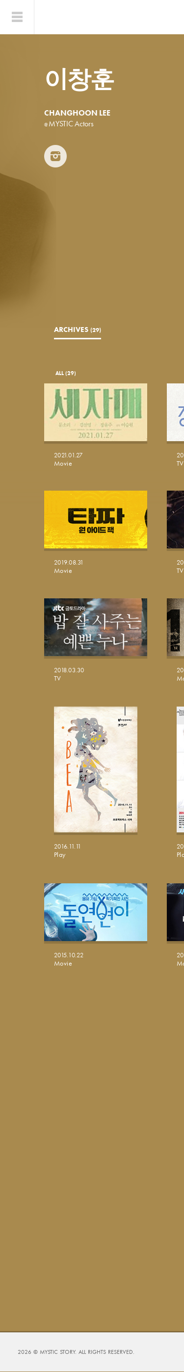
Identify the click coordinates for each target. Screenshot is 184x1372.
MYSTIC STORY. (59, 1352)
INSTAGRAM (55, 156)
